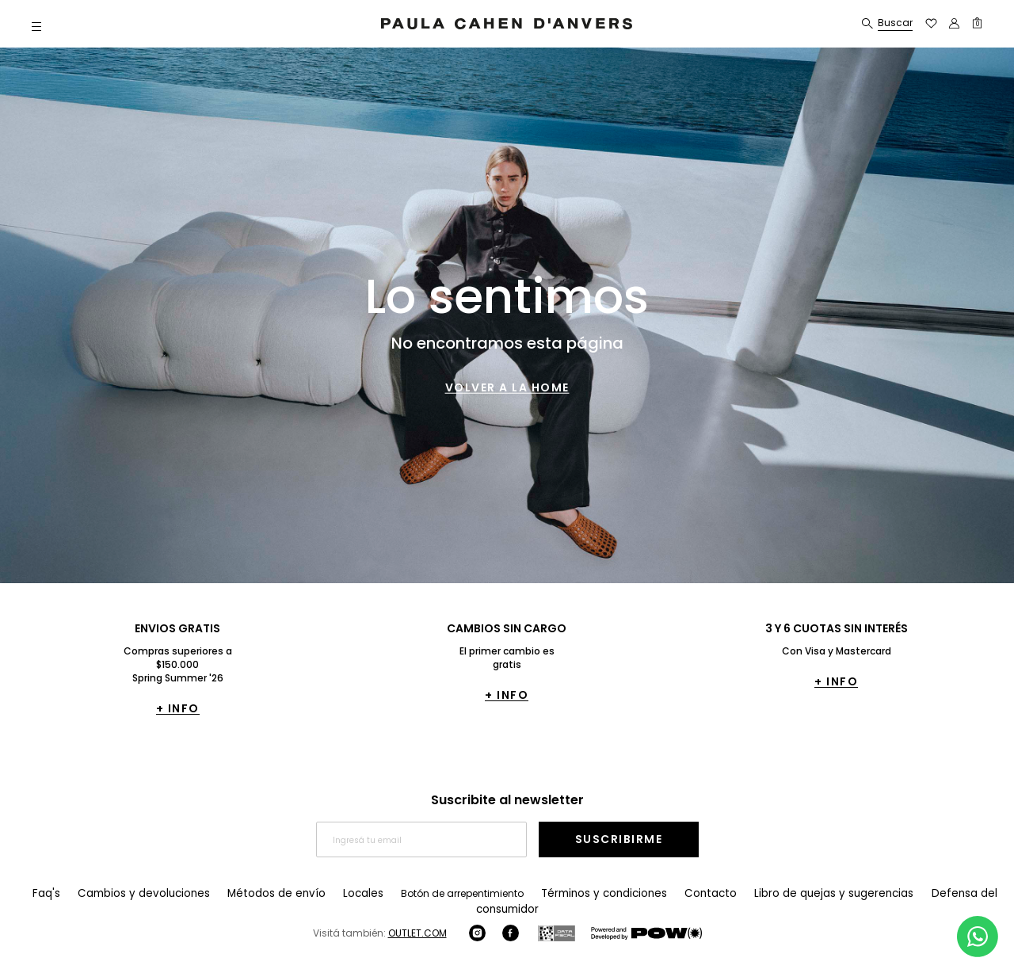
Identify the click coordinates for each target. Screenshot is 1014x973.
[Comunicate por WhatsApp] (977, 936)
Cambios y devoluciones (139, 893)
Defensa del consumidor (936, 893)
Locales (339, 893)
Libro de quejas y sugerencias (787, 893)
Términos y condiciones (574, 893)
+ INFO (178, 708)
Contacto (673, 893)
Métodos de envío (260, 893)
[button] (36, 26)
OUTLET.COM (417, 917)
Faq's (47, 893)
